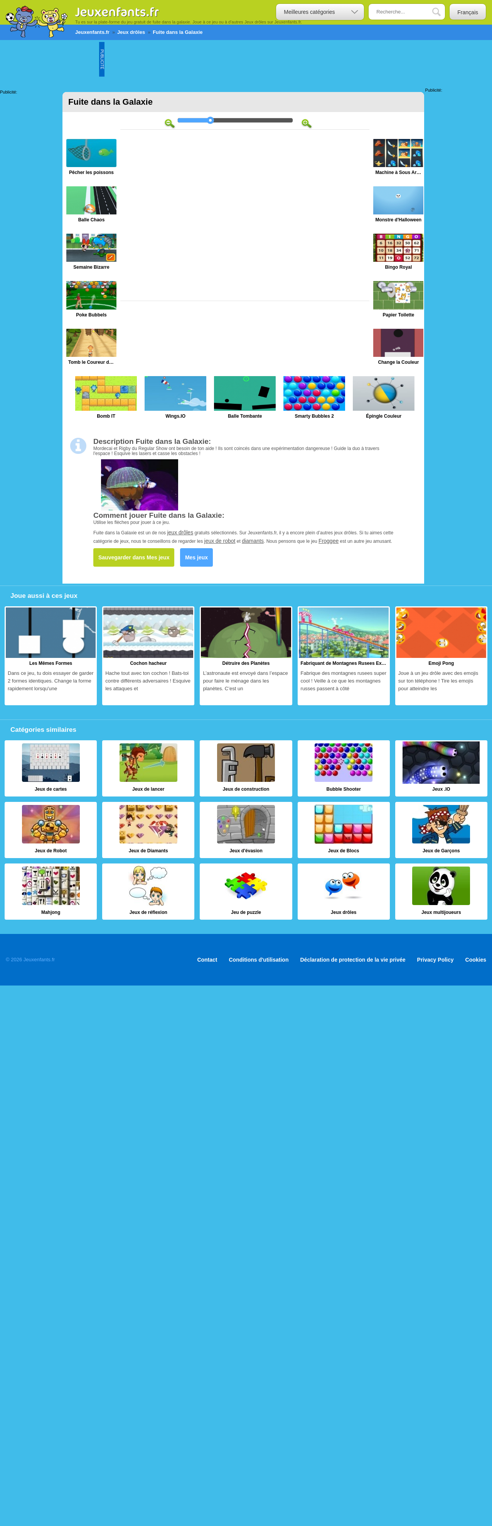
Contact (207, 960)
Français (467, 12)
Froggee (328, 541)
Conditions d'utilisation (259, 960)
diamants (253, 541)
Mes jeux (196, 557)
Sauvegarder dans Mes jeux (133, 557)
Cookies (475, 960)
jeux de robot (220, 541)
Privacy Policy (435, 960)
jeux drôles (180, 532)
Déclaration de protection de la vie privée (352, 960)
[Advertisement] (244, 59)
